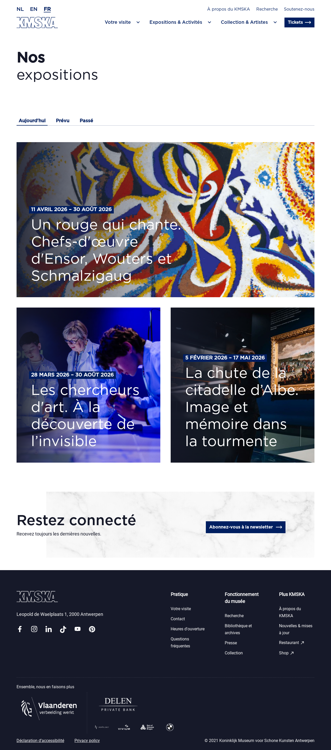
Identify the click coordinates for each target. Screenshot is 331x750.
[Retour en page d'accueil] (37, 22)
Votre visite (181, 608)
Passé (86, 121)
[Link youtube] (77, 629)
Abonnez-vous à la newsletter (245, 527)
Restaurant (292, 642)
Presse (231, 642)
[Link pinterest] (92, 629)
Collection (234, 652)
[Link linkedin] (49, 629)
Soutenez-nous (299, 9)
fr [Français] (47, 9)
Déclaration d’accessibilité (40, 740)
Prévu (62, 121)
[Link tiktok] (63, 629)
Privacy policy (87, 740)
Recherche (267, 9)
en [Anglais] (33, 9)
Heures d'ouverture (188, 628)
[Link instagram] (34, 629)
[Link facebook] (20, 629)
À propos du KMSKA (228, 9)
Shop (286, 653)
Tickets (299, 22)
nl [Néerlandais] (20, 9)
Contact (178, 618)
